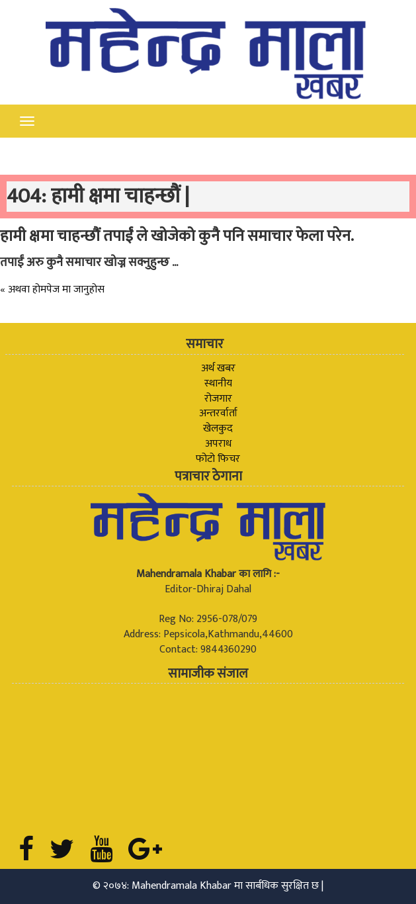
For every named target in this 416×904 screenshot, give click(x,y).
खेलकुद (218, 428)
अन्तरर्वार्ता (218, 413)
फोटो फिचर (218, 459)
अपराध (218, 444)
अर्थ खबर (218, 368)
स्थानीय (218, 383)
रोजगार (218, 399)
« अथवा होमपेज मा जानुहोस (52, 289)
